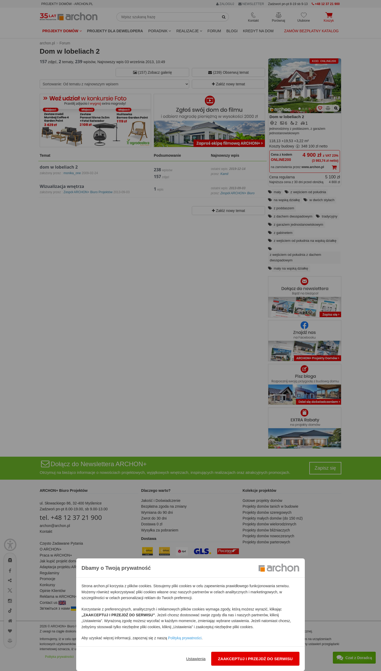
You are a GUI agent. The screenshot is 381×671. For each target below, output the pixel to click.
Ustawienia (195, 658)
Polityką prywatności (185, 638)
